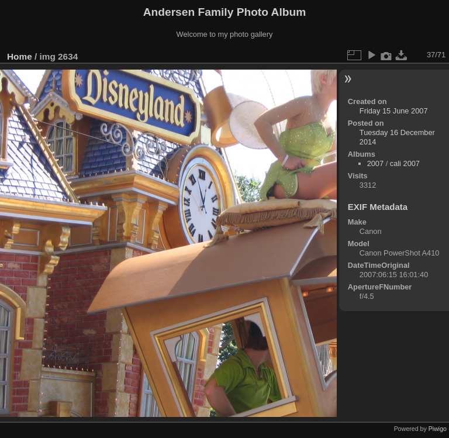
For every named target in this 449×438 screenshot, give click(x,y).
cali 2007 (405, 163)
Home (19, 56)
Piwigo (438, 428)
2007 (375, 163)
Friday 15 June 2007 (394, 110)
